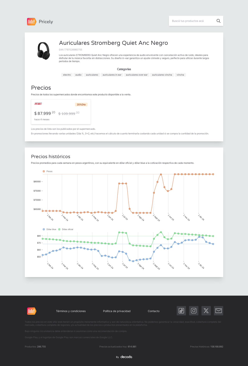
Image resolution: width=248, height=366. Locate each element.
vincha (180, 74)
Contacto (153, 311)
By (124, 357)
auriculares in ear (112, 74)
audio (78, 74)
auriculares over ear (136, 74)
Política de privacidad (117, 311)
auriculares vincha (162, 74)
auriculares (92, 74)
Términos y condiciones (71, 311)
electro (67, 74)
